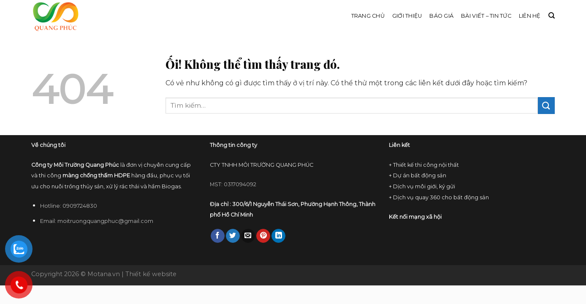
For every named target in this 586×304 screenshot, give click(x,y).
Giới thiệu (407, 16)
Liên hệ (530, 16)
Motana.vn (103, 274)
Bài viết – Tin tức (486, 16)
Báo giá (441, 16)
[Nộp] (546, 105)
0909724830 (79, 206)
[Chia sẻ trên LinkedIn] (278, 236)
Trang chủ (368, 16)
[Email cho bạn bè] (248, 236)
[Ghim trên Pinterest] (263, 236)
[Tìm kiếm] (551, 16)
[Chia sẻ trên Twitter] (233, 236)
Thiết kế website (150, 274)
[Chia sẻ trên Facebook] (218, 236)
